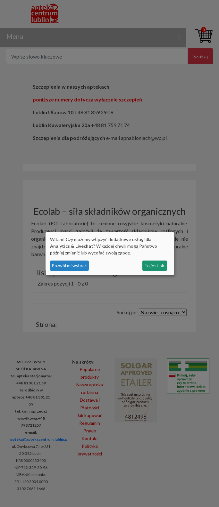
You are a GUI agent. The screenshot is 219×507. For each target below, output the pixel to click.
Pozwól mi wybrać (69, 265)
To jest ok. (154, 265)
